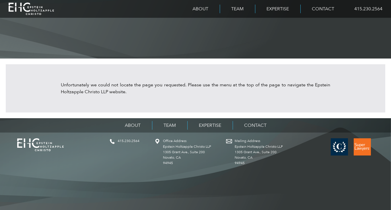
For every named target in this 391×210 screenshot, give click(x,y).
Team (237, 9)
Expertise (277, 9)
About (200, 9)
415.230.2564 (368, 9)
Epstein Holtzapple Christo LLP (31, 9)
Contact (323, 9)
